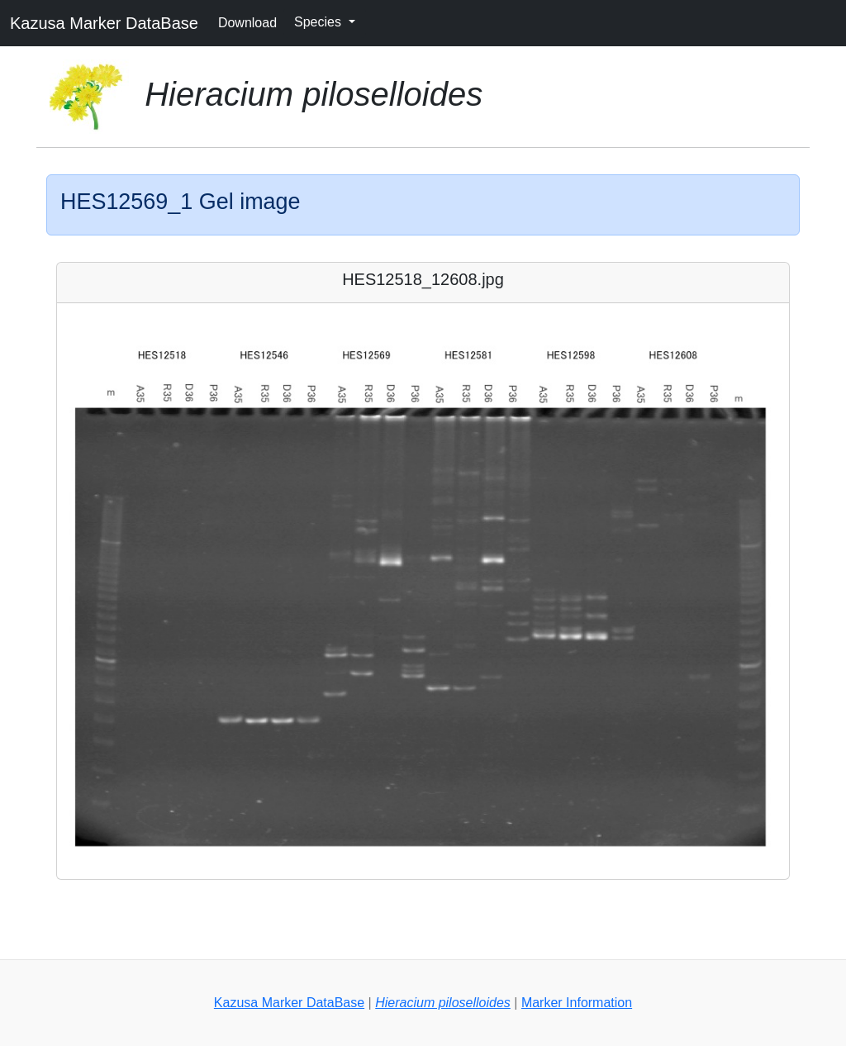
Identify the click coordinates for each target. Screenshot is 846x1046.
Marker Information (576, 1003)
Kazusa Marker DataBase (104, 23)
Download (247, 23)
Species (319, 22)
